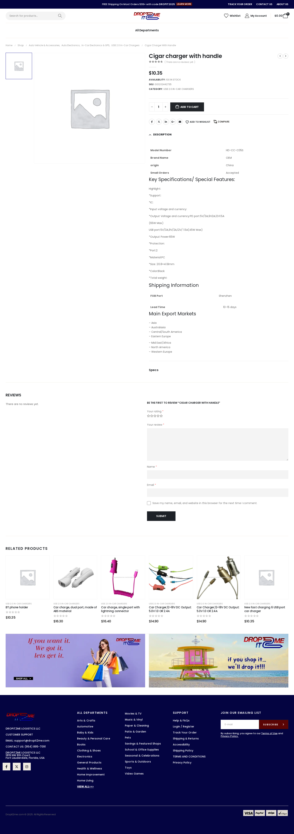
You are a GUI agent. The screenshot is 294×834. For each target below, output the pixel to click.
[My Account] (255, 16)
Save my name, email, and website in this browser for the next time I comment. (204, 503)
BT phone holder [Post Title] (17, 607)
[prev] (280, 56)
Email (180, 122)
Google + (173, 122)
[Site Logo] (147, 16)
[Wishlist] (232, 16)
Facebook (152, 122)
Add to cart (189, 107)
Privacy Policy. (229, 736)
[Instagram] (27, 766)
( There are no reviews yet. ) (180, 62)
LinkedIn (166, 122)
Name (152, 467)
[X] (16, 766)
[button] (184, 4)
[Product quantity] (158, 106)
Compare (224, 121)
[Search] (60, 16)
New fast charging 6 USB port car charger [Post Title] (264, 609)
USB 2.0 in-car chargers (179, 89)
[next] (285, 56)
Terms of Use (269, 733)
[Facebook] (6, 766)
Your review (155, 425)
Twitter (159, 122)
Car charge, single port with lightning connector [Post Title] (120, 609)
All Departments (147, 30)
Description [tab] (162, 134)
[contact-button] (273, 724)
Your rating (155, 411)
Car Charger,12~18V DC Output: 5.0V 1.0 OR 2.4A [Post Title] (170, 609)
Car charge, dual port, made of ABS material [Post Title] (75, 609)
